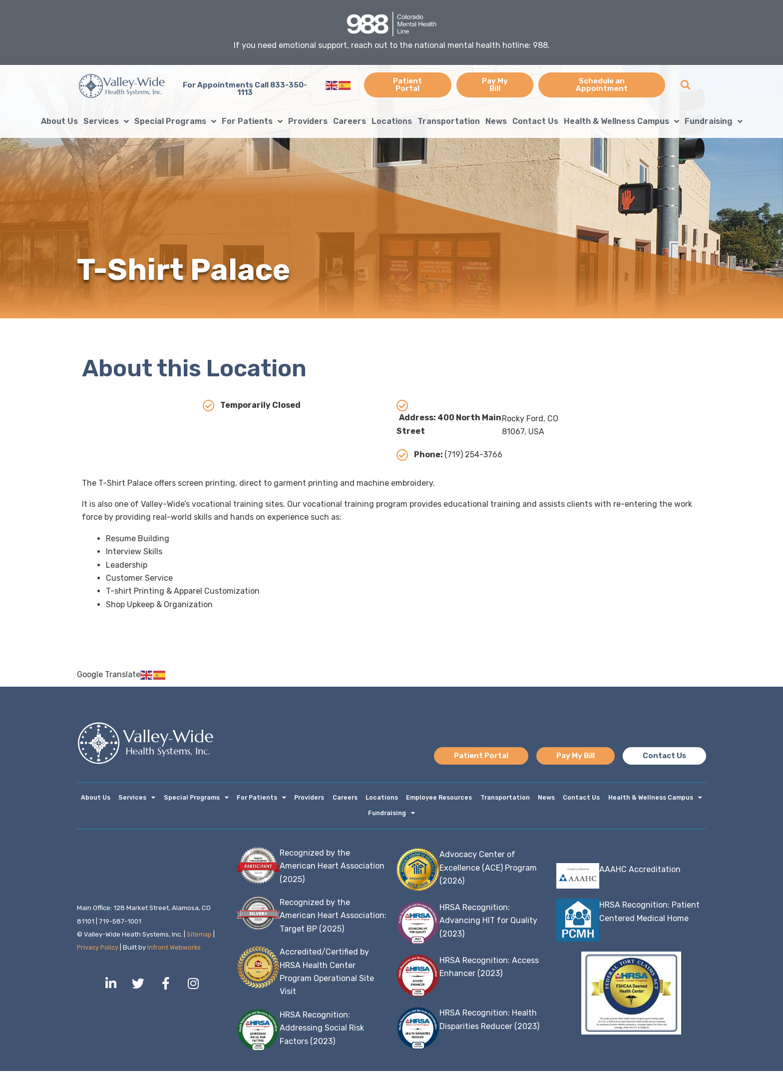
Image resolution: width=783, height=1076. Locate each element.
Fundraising (714, 121)
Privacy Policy (98, 952)
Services (106, 121)
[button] (685, 85)
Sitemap (199, 939)
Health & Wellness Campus (621, 121)
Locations (392, 121)
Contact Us (535, 121)
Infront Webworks (176, 952)
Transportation (448, 121)
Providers (308, 121)
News (496, 121)
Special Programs (175, 121)
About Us (59, 121)
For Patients (252, 121)
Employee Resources (438, 799)
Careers (349, 121)
